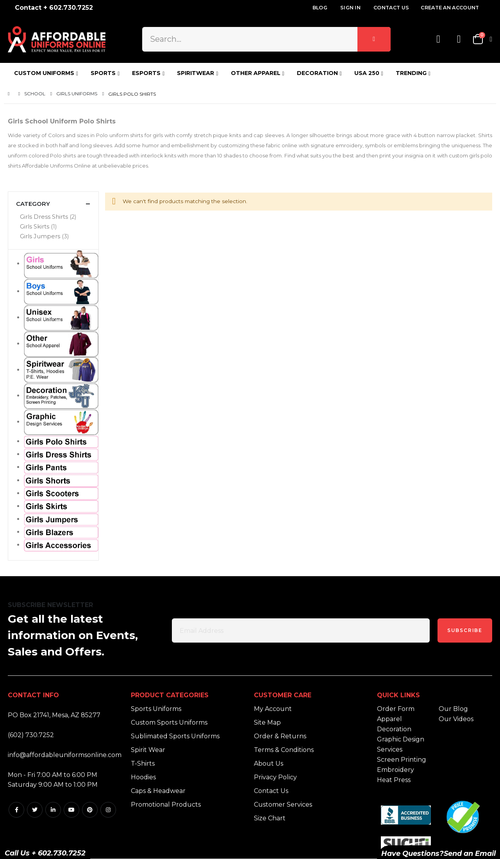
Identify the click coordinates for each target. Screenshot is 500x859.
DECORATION (317, 73)
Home (10, 94)
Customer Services (283, 804)
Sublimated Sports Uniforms (175, 736)
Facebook (16, 810)
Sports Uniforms (156, 709)
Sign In (350, 8)
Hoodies (143, 777)
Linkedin (53, 810)
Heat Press (394, 780)
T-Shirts (143, 763)
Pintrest (90, 810)
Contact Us (391, 8)
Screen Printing (401, 759)
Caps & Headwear (158, 791)
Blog (319, 8)
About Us (268, 763)
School (34, 93)
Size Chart (270, 818)
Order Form (395, 709)
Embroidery (395, 769)
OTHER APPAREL (255, 73)
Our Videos (456, 719)
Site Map (267, 722)
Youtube (71, 810)
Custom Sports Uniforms (169, 722)
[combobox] (266, 39)
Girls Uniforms (76, 93)
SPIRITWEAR (195, 73)
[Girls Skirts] (53, 227)
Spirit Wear (148, 750)
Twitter (35, 810)
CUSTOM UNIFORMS (44, 73)
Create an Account (450, 8)
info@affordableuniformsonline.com (64, 755)
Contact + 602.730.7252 (54, 7)
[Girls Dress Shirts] (53, 217)
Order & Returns (280, 736)
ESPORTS (146, 73)
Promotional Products (166, 804)
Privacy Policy (275, 777)
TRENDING (411, 73)
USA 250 (366, 73)
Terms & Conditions (284, 750)
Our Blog (453, 709)
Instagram (108, 810)
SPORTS (103, 73)
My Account (273, 709)
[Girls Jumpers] (53, 236)
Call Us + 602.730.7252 (45, 853)
